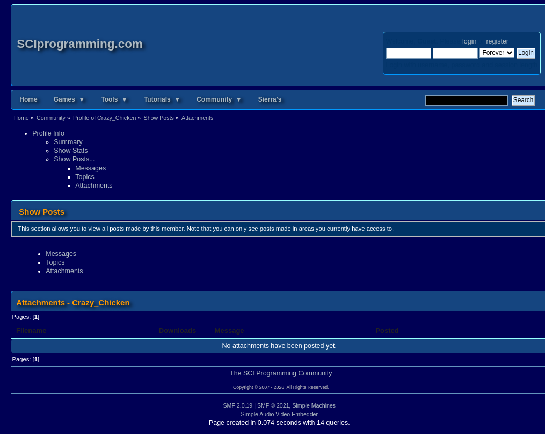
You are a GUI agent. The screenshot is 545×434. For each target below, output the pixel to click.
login (469, 41)
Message (229, 330)
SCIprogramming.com (80, 44)
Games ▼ (69, 99)
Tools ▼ (114, 99)
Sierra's (270, 99)
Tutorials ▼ (162, 99)
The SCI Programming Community (281, 373)
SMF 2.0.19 (238, 405)
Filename (31, 330)
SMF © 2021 (273, 405)
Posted (388, 330)
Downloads (178, 330)
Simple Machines (314, 405)
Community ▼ (219, 99)
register (497, 41)
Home (28, 99)
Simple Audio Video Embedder (279, 414)
